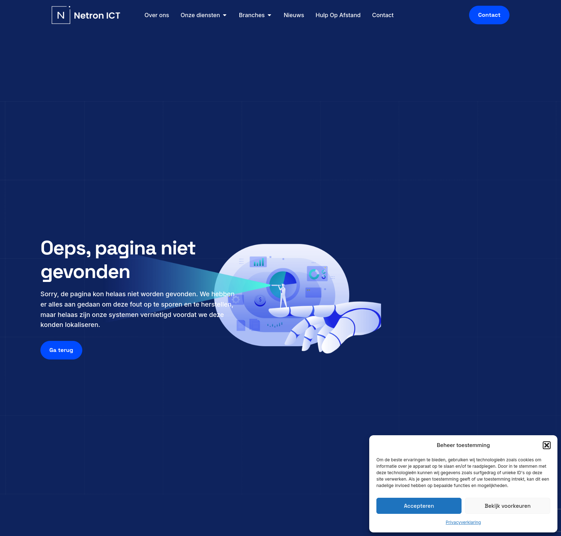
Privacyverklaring (463, 522)
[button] (546, 445)
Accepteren (419, 505)
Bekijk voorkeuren (508, 505)
